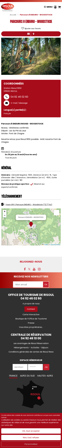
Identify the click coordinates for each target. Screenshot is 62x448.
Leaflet (45, 244)
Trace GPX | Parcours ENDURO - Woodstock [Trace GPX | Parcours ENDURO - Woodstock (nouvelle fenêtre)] (28, 204)
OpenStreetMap (55, 244)
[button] (59, 7)
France (13, 375)
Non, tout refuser (31, 437)
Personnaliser (31, 444)
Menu (50, 6)
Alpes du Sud (27, 375)
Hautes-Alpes (45, 375)
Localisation (33, 33)
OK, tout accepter (31, 431)
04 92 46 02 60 (19, 96)
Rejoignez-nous (31, 261)
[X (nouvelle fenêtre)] (29, 269)
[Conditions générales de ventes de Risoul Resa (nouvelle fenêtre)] (31, 351)
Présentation (28, 33)
